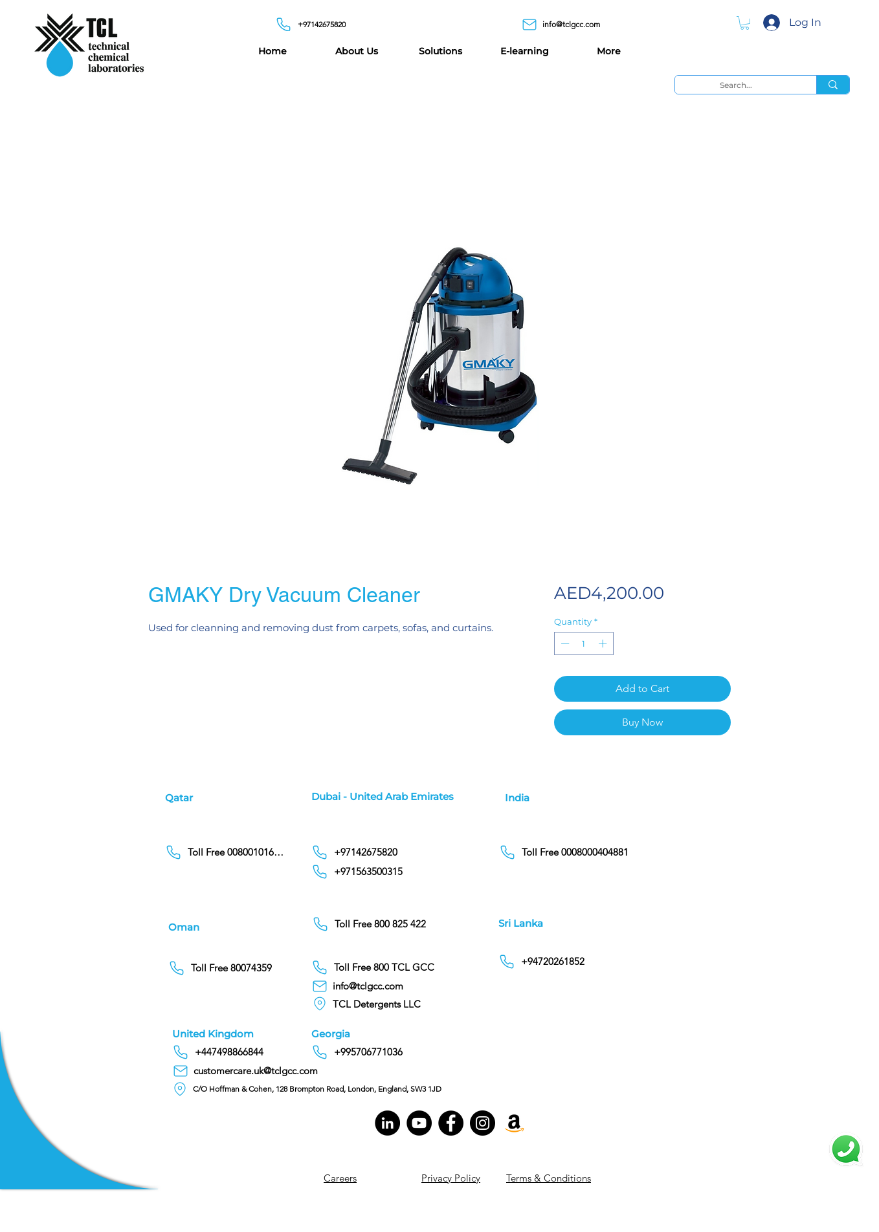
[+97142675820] (314, 24)
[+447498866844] (267, 1052)
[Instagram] (482, 1123)
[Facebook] (450, 1123)
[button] (745, 23)
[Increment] (604, 643)
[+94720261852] (552, 961)
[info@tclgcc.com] (565, 24)
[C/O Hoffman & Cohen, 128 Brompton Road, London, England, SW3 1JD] (311, 1089)
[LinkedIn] (387, 1123)
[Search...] (736, 85)
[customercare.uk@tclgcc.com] (250, 1071)
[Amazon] (514, 1123)
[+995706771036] (406, 1052)
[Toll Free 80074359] (228, 968)
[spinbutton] (583, 643)
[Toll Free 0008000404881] (566, 852)
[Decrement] (564, 643)
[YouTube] (419, 1123)
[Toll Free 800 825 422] (407, 924)
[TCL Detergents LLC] (381, 1004)
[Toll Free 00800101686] (225, 852)
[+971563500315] (406, 871)
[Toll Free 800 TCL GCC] (406, 967)
